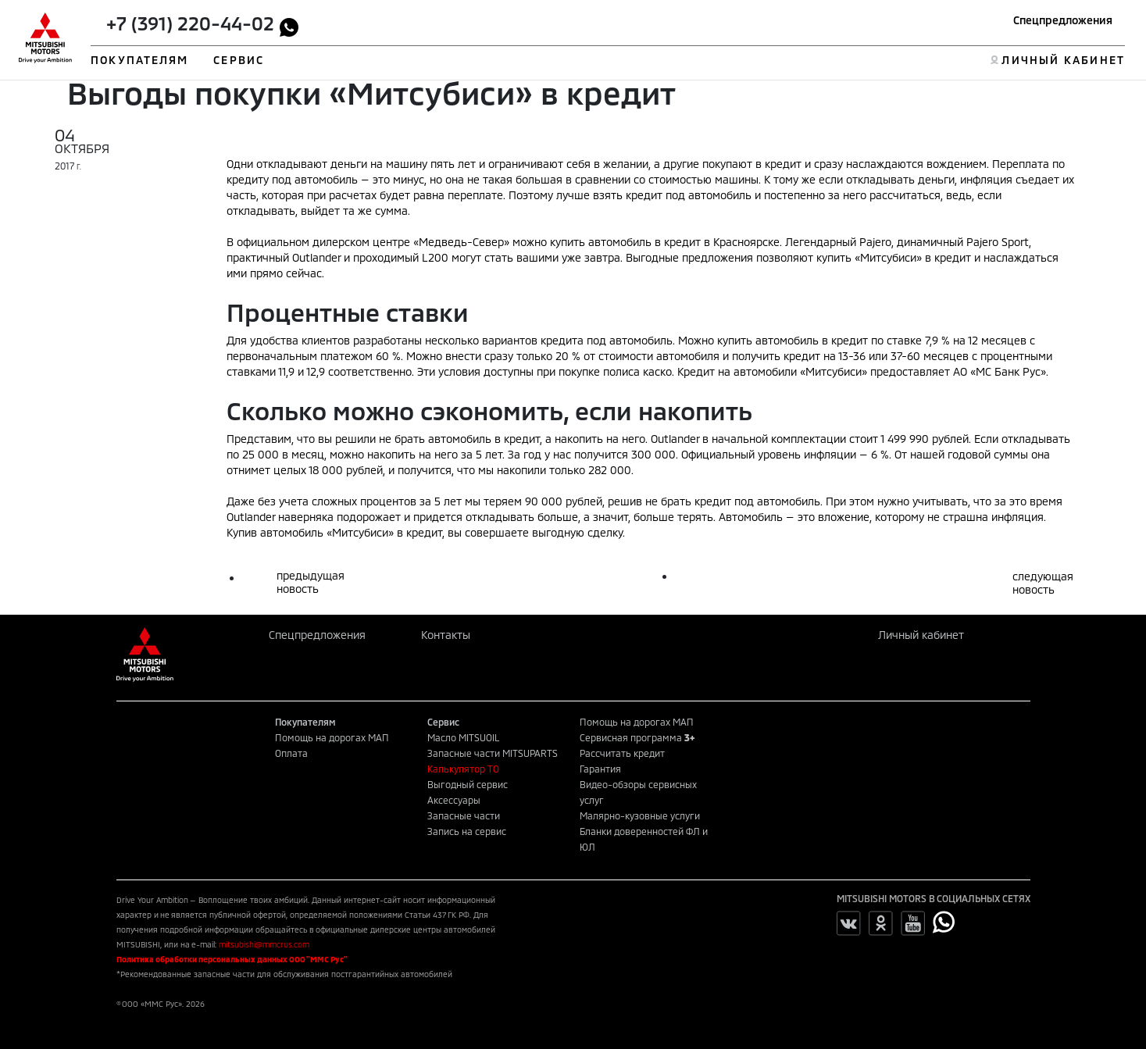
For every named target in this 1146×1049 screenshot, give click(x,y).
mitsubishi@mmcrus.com (264, 944)
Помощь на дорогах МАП (332, 737)
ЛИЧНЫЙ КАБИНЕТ (1062, 59)
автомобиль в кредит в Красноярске (684, 241)
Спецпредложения (1062, 20)
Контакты (445, 634)
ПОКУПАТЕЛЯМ (139, 59)
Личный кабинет (921, 634)
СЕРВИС (238, 59)
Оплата (291, 753)
